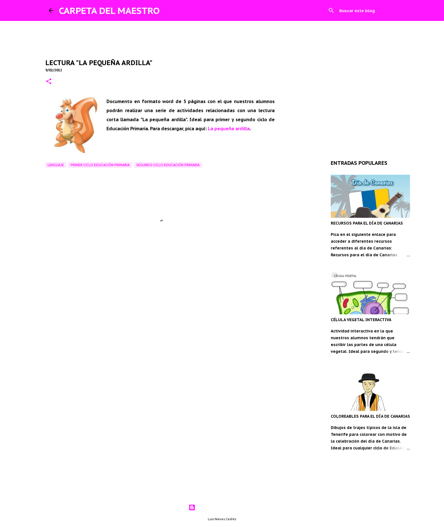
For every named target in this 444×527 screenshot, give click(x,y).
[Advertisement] (160, 287)
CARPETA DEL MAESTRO (109, 10)
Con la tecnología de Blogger (222, 507)
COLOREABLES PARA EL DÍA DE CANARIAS (370, 416)
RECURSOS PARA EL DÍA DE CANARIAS (367, 223)
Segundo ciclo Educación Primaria (168, 165)
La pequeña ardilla (229, 128)
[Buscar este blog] (366, 10)
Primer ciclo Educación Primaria (100, 165)
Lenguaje (56, 165)
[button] (48, 82)
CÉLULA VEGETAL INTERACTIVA (361, 319)
